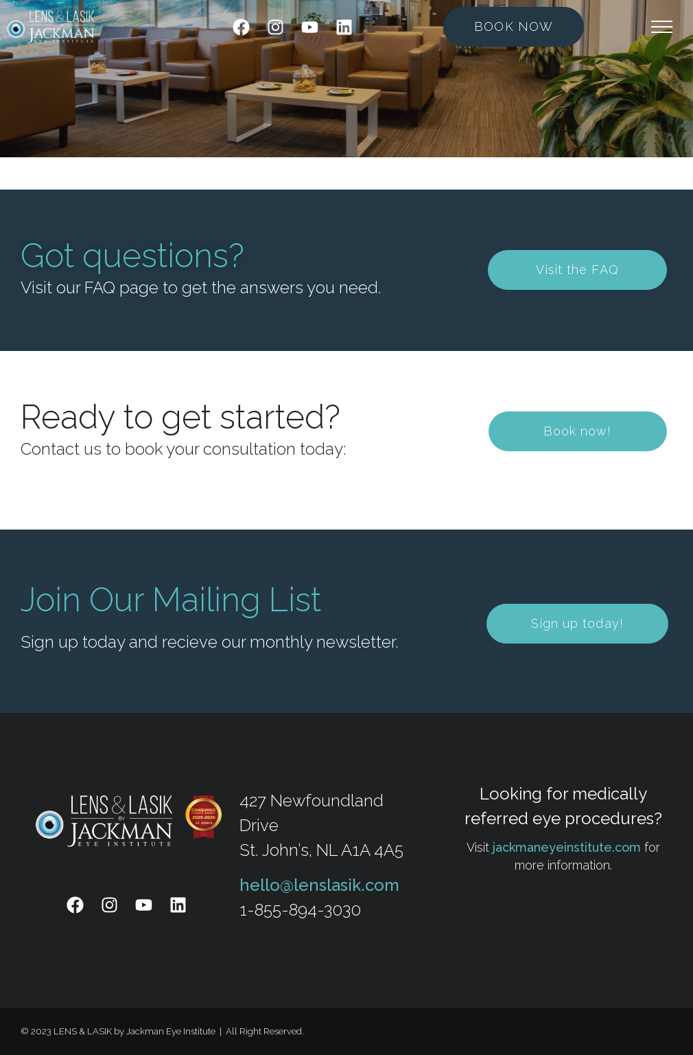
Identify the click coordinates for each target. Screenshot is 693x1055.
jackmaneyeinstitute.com (567, 847)
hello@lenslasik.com (319, 885)
